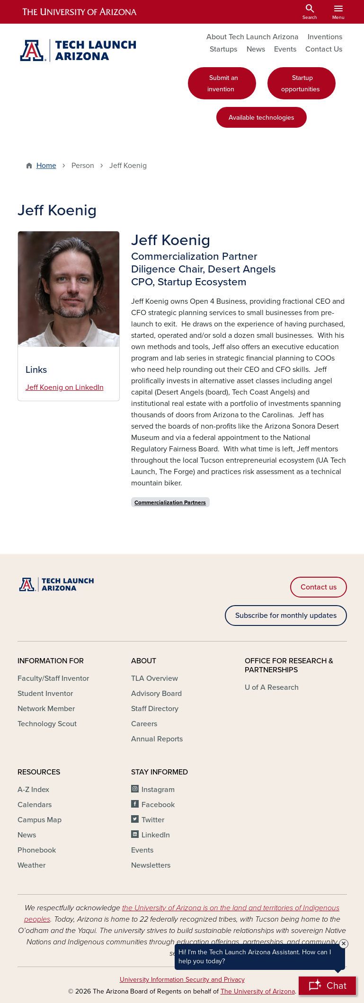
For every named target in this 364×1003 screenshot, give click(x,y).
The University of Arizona (258, 991)
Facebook (158, 804)
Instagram (158, 789)
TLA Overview (154, 678)
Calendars (35, 804)
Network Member (46, 708)
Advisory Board (156, 693)
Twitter (153, 820)
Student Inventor (45, 693)
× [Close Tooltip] (343, 944)
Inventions (325, 37)
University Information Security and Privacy (182, 980)
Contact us (319, 587)
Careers (144, 724)
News (256, 49)
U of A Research (272, 687)
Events (285, 49)
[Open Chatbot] (327, 985)
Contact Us (323, 49)
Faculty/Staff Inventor (53, 678)
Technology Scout (47, 724)
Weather (31, 865)
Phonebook (37, 850)
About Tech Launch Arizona (252, 37)
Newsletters (150, 865)
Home (46, 165)
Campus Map (40, 820)
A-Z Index (33, 789)
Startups (223, 49)
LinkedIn (156, 835)
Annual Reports (157, 739)
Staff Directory (154, 708)
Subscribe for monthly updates (286, 615)
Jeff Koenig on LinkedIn (65, 387)
